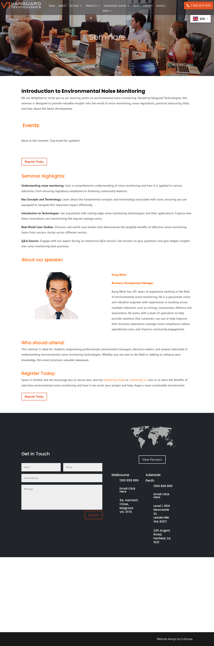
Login (105, 11)
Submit (93, 515)
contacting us (138, 380)
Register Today (34, 161)
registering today (114, 380)
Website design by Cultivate (175, 639)
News (136, 6)
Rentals (160, 6)
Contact (148, 6)
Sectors (74, 6)
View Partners (152, 459)
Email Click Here (127, 490)
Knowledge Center (115, 6)
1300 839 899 (201, 5)
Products (91, 6)
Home (52, 6)
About (62, 6)
